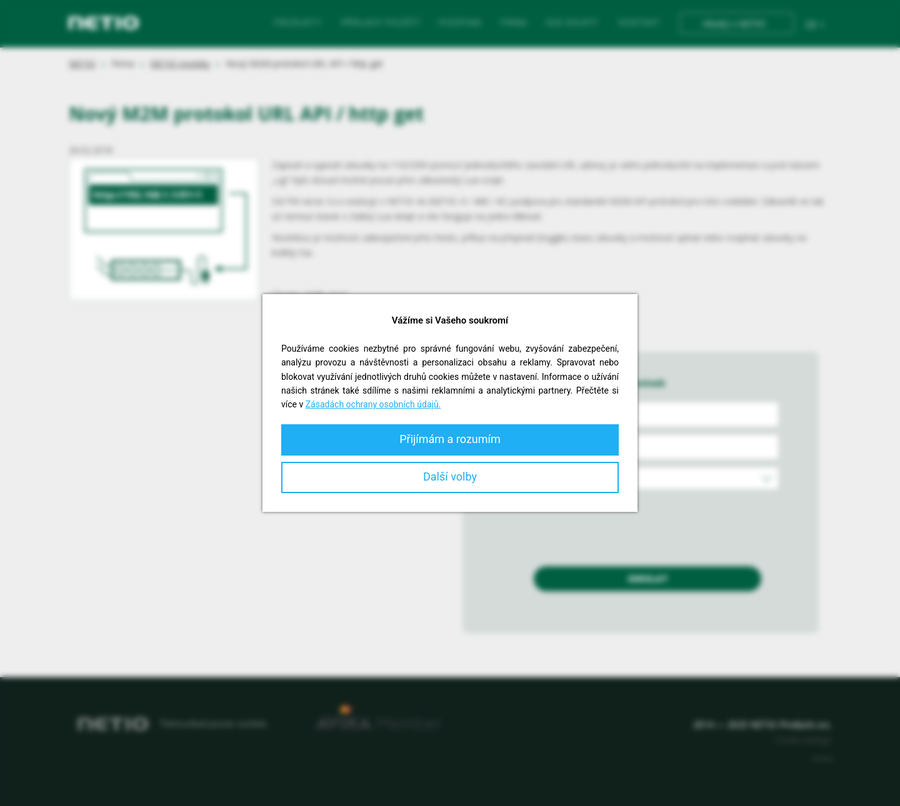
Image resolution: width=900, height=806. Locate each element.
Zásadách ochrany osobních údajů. (373, 404)
